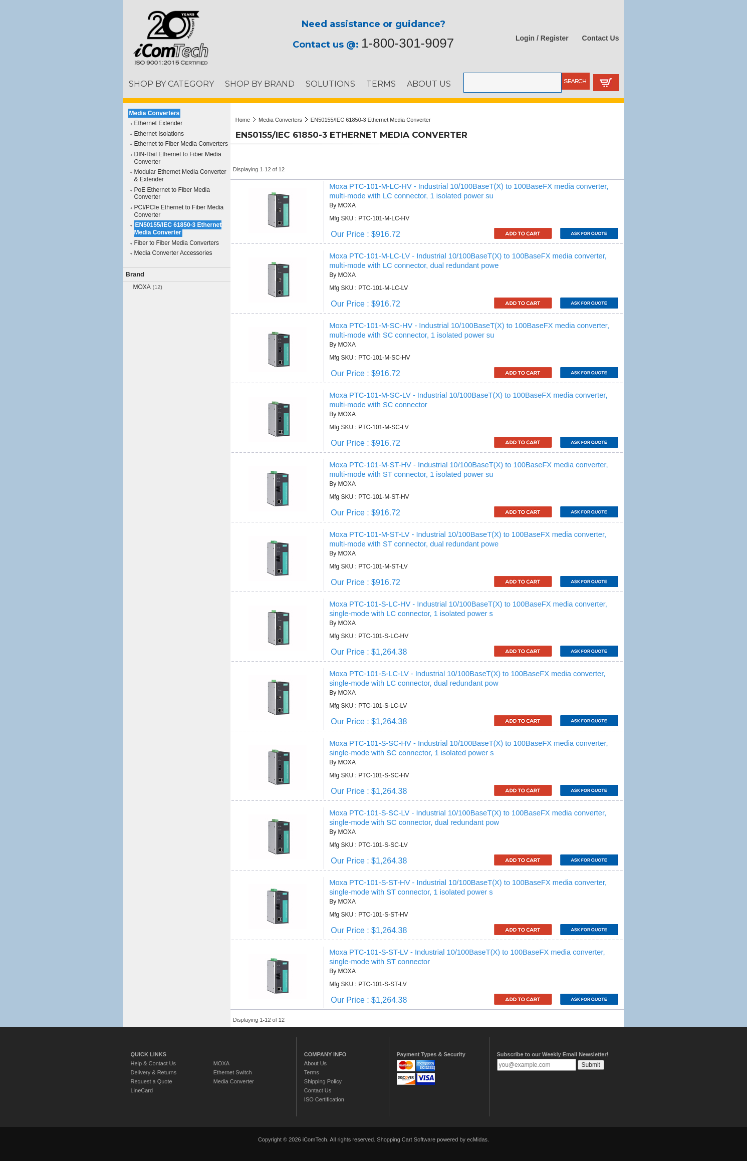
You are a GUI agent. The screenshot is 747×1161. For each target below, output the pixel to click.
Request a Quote (151, 1081)
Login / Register (542, 38)
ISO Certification (324, 1099)
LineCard (142, 1090)
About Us (315, 1063)
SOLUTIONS (330, 83)
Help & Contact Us (153, 1063)
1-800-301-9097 (407, 43)
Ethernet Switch (232, 1072)
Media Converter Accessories (173, 252)
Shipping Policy (323, 1081)
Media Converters (154, 113)
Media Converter (233, 1081)
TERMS (381, 83)
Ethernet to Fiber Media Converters (181, 143)
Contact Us (600, 38)
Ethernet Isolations (159, 133)
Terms (311, 1072)
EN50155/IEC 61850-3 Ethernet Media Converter (178, 228)
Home (242, 120)
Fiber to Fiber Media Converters (176, 242)
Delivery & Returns (154, 1072)
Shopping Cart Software (406, 1139)
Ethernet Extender (158, 123)
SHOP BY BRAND (260, 83)
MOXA (142, 287)
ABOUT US (429, 83)
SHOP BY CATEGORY (171, 83)
